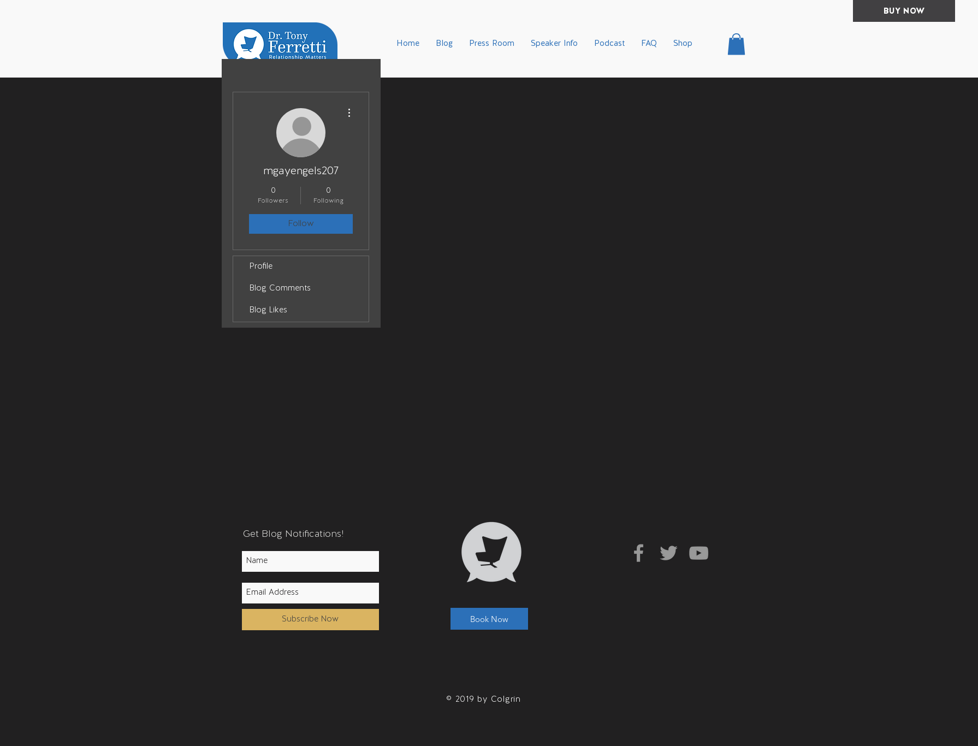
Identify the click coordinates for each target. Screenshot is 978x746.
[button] (736, 44)
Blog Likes (268, 310)
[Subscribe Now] (310, 619)
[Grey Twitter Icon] (668, 553)
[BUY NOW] (904, 11)
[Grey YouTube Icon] (698, 553)
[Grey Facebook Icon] (638, 553)
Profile (261, 266)
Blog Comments (280, 288)
